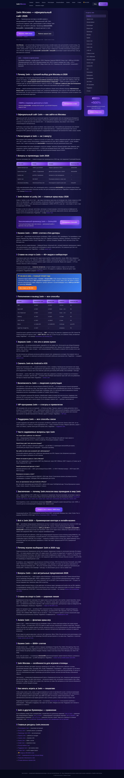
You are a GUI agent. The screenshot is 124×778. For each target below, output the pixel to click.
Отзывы (88, 91)
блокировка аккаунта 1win (44, 719)
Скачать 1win (21, 738)
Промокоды (89, 31)
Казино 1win (21, 740)
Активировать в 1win (70, 103)
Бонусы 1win (21, 730)
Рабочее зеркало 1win (44, 33)
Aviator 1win (49, 212)
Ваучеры (89, 34)
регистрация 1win (55, 700)
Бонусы (44, 2)
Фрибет (88, 37)
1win (21, 4)
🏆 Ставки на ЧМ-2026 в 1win (26, 753)
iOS (87, 69)
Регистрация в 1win (23, 728)
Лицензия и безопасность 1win (26, 757)
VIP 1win (64, 413)
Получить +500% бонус (25, 33)
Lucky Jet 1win (29, 638)
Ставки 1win (21, 750)
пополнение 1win (40, 336)
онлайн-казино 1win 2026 (68, 657)
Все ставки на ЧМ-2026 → (27, 288)
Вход (95, 4)
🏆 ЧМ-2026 (86, 2)
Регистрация (51, 2)
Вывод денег (90, 75)
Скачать (31, 5)
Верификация (90, 78)
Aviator (73, 2)
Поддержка (89, 87)
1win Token (89, 81)
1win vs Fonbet (38, 715)
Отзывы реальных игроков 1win (26, 760)
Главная (31, 2)
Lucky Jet (89, 50)
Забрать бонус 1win (96, 112)
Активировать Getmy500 (69, 222)
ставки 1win (39, 270)
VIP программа (90, 84)
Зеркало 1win (21, 735)
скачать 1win (46, 377)
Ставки (79, 2)
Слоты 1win (89, 44)
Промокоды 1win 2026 (24, 733)
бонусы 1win (28, 191)
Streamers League (40, 5)
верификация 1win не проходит (60, 719)
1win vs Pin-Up (36, 717)
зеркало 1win (20, 358)
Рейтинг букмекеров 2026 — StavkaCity (46, 515)
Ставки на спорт (90, 53)
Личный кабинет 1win (24, 745)
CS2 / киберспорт (91, 56)
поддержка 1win (60, 426)
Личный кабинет (60, 2)
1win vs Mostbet (70, 715)
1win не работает (31, 719)
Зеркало (38, 2)
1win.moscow (19, 36)
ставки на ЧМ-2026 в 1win (51, 605)
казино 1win (48, 249)
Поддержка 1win (22, 748)
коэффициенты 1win (62, 614)
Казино (68, 2)
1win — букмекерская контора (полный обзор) (30, 755)
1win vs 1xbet (68, 713)
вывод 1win (49, 336)
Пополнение (90, 72)
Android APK (90, 66)
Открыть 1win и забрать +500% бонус (49, 509)
